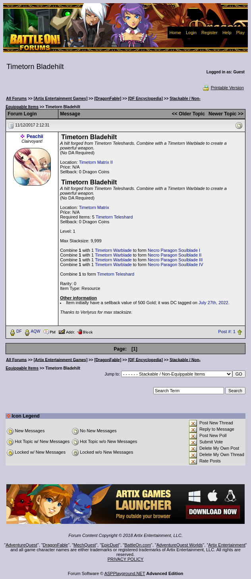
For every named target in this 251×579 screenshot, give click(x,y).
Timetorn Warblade (113, 250)
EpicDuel (110, 545)
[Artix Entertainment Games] (61, 98)
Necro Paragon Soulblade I (174, 250)
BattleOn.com (137, 545)
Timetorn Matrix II (96, 162)
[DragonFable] (107, 98)
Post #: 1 (226, 331)
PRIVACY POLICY (126, 559)
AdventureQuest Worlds (179, 545)
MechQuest (84, 545)
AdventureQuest (21, 545)
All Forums (16, 98)
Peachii (35, 136)
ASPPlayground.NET (124, 573)
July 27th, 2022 (213, 302)
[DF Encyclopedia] (145, 98)
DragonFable (55, 545)
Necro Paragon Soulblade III (175, 259)
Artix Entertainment (226, 545)
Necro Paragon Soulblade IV (175, 264)
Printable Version (223, 87)
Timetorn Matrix (94, 207)
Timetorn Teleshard (114, 217)
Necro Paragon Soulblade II (174, 255)
